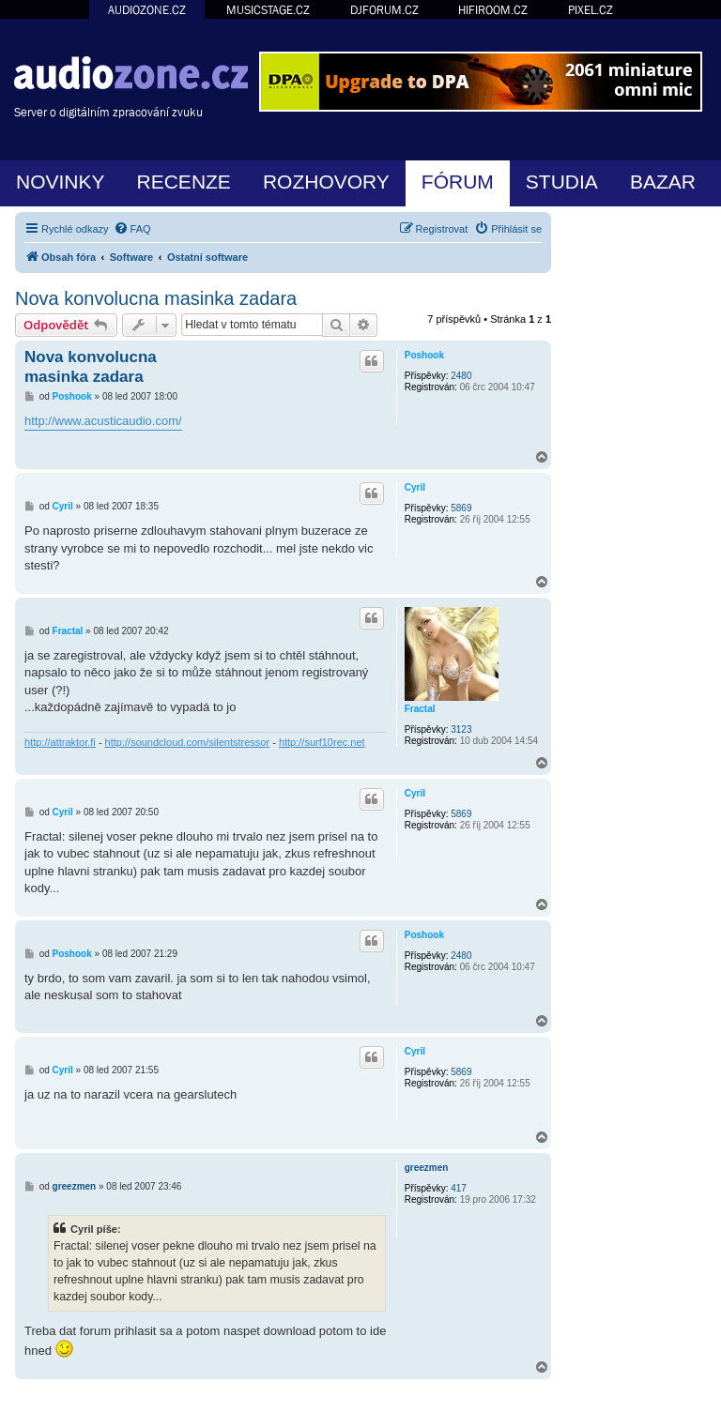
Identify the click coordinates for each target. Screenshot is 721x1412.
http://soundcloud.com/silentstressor (187, 742)
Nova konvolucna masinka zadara (156, 298)
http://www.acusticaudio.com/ (103, 421)
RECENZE (184, 181)
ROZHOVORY (326, 181)
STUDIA (562, 181)
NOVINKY (60, 181)
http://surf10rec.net (322, 742)
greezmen (427, 1167)
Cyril (415, 487)
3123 (461, 729)
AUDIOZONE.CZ (147, 10)
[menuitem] (132, 229)
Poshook (424, 355)
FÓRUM (458, 181)
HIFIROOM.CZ (493, 10)
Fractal (420, 709)
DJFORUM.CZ (384, 10)
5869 (461, 508)
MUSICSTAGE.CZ (268, 10)
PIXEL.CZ (590, 10)
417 (459, 1188)
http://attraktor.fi (60, 742)
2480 (461, 376)
